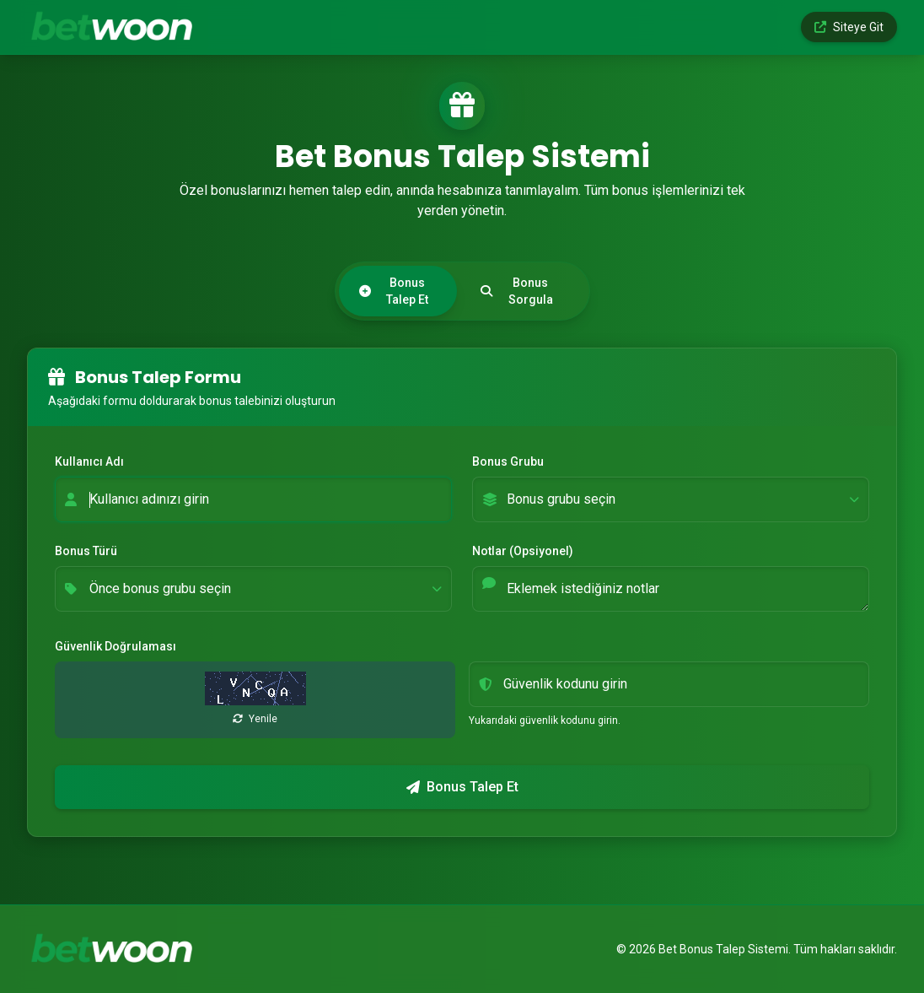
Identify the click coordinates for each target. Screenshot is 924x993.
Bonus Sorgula (517, 291)
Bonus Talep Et (393, 291)
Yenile (255, 719)
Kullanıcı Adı (89, 461)
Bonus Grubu (508, 461)
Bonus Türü (86, 551)
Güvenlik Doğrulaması (115, 646)
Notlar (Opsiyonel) (522, 551)
